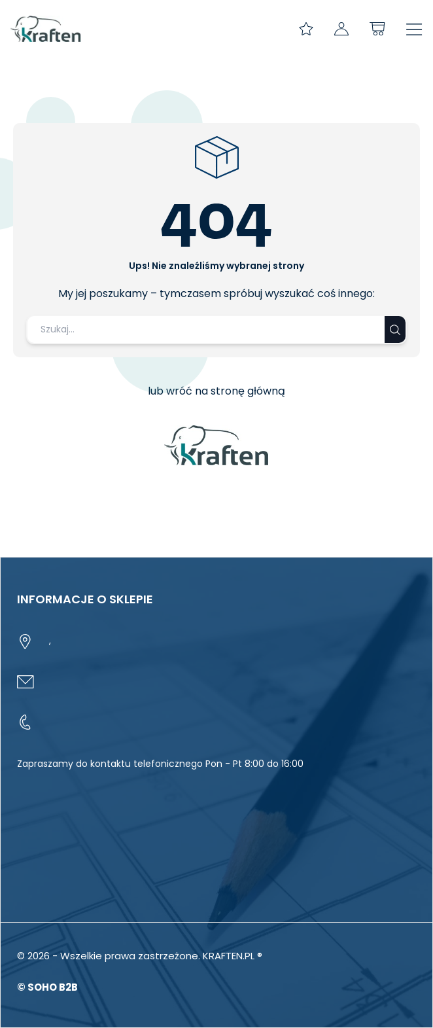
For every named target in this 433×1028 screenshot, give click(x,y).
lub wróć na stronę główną (216, 391)
